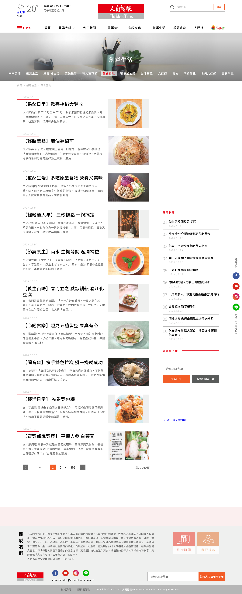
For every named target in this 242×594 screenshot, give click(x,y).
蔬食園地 (109, 73)
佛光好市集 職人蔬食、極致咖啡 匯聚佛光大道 (193, 333)
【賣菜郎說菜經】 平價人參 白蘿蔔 (59, 436)
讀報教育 (179, 28)
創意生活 (32, 73)
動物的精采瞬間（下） (183, 221)
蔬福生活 (159, 28)
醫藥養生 (114, 28)
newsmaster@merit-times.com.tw (73, 580)
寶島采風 (228, 73)
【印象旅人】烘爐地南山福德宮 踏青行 (194, 294)
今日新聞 (91, 28)
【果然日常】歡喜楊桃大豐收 (53, 104)
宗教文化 (136, 28)
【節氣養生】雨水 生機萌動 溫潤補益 (61, 251)
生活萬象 (147, 73)
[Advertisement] (121, 485)
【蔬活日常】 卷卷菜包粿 (49, 399)
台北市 (21, 12)
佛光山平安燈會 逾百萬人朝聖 (188, 246)
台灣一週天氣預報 (175, 420)
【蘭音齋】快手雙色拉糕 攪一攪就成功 (63, 362)
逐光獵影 (71, 73)
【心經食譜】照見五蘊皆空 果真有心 (60, 325)
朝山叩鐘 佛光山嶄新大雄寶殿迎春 (191, 258)
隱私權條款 (83, 589)
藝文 (175, 73)
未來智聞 (15, 73)
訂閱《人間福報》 (231, 324)
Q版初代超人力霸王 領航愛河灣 (189, 282)
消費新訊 (190, 73)
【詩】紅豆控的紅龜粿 (183, 270)
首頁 (47, 28)
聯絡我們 (66, 589)
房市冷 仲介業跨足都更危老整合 (189, 234)
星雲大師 (67, 28)
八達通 (162, 73)
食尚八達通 (208, 73)
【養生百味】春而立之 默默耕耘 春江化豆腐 (63, 291)
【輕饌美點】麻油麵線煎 (48, 141)
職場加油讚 (127, 73)
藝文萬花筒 (89, 73)
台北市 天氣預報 (191, 404)
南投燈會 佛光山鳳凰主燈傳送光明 (191, 318)
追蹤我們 (231, 263)
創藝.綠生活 (51, 73)
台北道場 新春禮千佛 (182, 306)
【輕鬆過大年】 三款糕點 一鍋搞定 (59, 215)
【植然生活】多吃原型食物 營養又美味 (63, 178)
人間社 (199, 28)
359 (73, 467)
